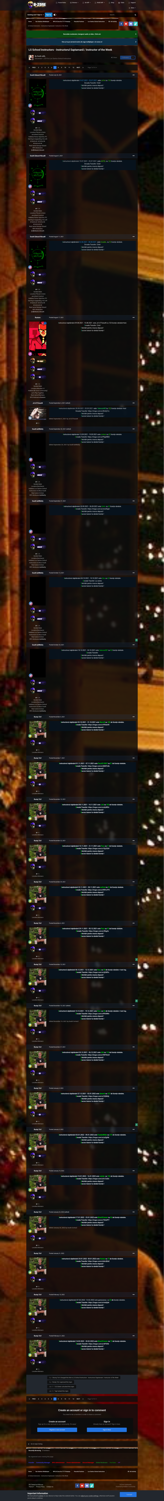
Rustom (38, 317)
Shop (113, 5)
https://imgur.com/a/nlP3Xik (99, 1344)
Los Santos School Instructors (60, 58)
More (133, 5)
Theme (31, 1487)
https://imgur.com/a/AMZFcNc (99, 766)
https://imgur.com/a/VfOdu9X (98, 725)
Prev (34, 67)
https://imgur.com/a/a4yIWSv (98, 807)
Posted (55, 75)
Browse (75, 5)
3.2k (37, 482)
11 (69, 67)
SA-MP (87, 5)
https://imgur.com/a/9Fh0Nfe (98, 1014)
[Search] (120, 15)
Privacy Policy (40, 1487)
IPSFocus (40, 1484)
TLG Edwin (57, 1386)
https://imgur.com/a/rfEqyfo (99, 931)
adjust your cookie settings (90, 1496)
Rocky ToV (37, 717)
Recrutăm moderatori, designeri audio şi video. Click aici (82, 34)
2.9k (37, 384)
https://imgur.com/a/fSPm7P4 (99, 890)
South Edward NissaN (37, 75)
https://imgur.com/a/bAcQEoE (98, 1261)
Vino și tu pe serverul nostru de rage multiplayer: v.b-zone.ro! (82, 42)
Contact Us (50, 1487)
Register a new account (57, 1430)
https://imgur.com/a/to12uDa (98, 1179)
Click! (99, 83)
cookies (40, 1496)
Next (78, 67)
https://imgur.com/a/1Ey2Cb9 (98, 848)
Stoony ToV (56, 1377)
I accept (128, 1494)
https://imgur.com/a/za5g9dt (98, 1137)
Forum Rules (62, 5)
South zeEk (41, 56)
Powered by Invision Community (125, 1486)
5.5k (37, 128)
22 (38, 423)
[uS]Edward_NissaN (37, 150)
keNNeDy (43, 495)
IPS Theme (32, 1484)
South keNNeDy (37, 429)
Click (98, 325)
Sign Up (48, 15)
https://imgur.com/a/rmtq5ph (98, 1302)
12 (73, 67)
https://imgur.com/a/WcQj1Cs (98, 411)
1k (37, 750)
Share (114, 57)
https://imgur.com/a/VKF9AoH (99, 1055)
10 (65, 67)
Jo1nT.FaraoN (38, 403)
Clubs (123, 5)
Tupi (55, 1391)
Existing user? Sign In (36, 15)
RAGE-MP (100, 5)
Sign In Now (107, 1430)
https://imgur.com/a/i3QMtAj (98, 1096)
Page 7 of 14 (92, 67)
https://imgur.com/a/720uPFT (98, 1220)
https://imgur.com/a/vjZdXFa (98, 972)
